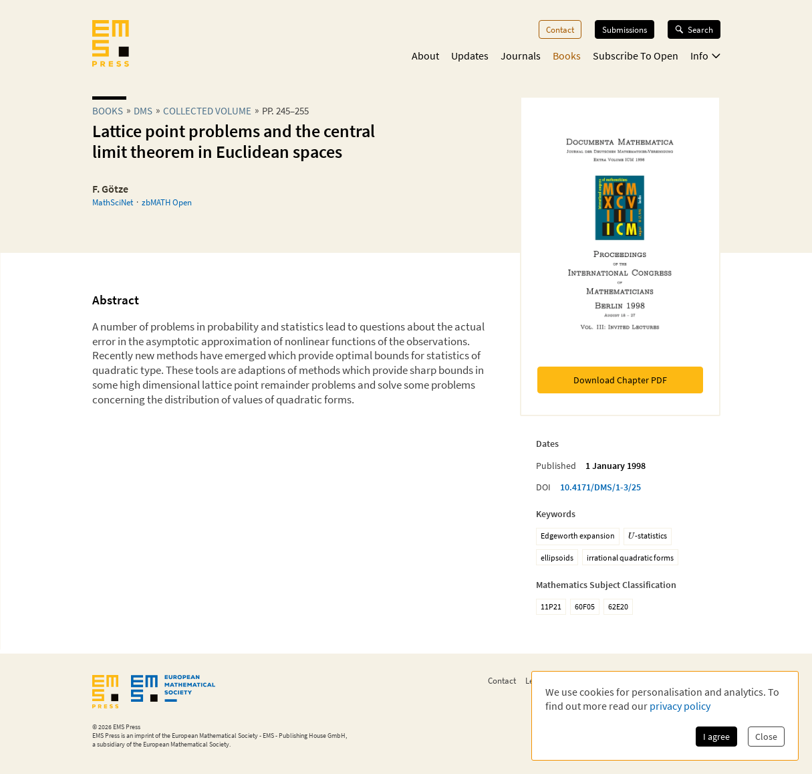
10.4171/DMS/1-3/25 (600, 487)
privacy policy (680, 705)
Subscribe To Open (635, 55)
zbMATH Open (167, 202)
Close (766, 737)
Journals (521, 55)
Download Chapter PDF (620, 380)
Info (705, 55)
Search (694, 29)
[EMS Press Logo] (110, 45)
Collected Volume (207, 110)
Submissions (624, 29)
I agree (716, 737)
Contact (560, 29)
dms (143, 110)
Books (567, 55)
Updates (470, 55)
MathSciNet (112, 202)
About (425, 55)
